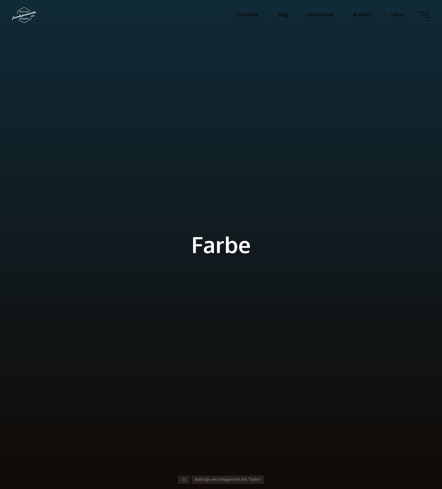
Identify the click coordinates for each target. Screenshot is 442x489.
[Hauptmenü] (424, 15)
